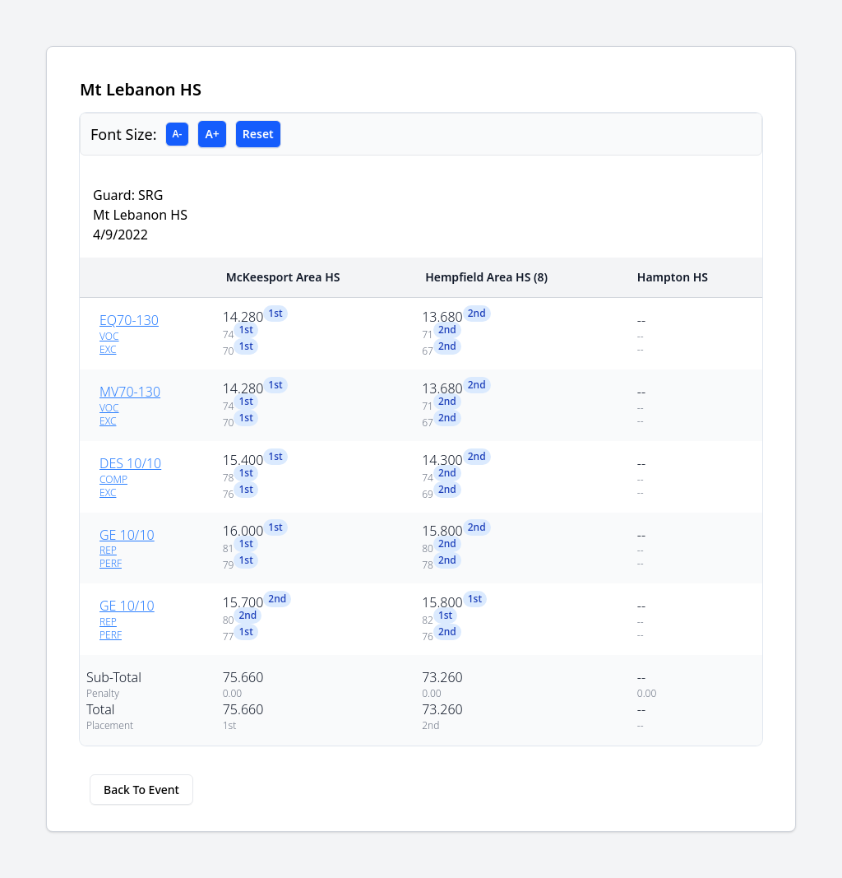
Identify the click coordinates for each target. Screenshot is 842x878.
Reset (258, 134)
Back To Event (141, 789)
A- (178, 134)
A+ (212, 134)
